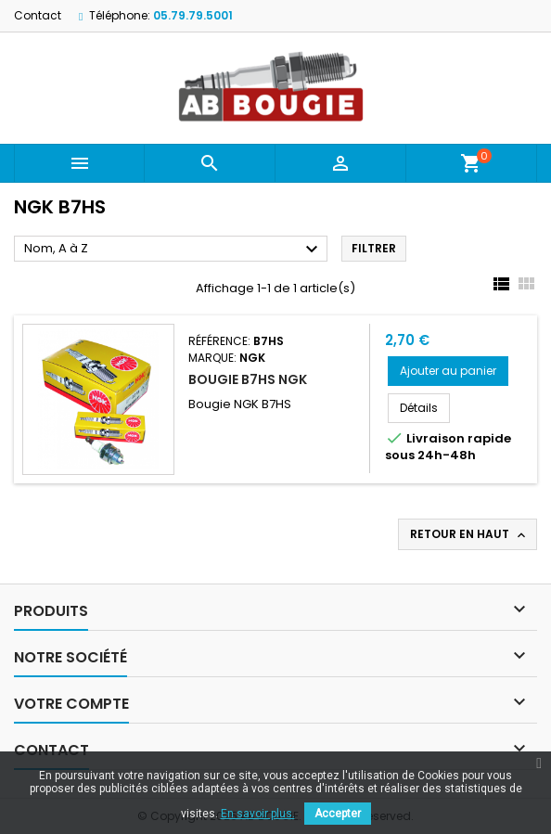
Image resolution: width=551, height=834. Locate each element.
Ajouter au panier (448, 371)
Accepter (337, 813)
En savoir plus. (258, 813)
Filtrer (374, 248)
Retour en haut (469, 534)
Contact (37, 15)
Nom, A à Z (173, 249)
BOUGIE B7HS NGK (247, 379)
